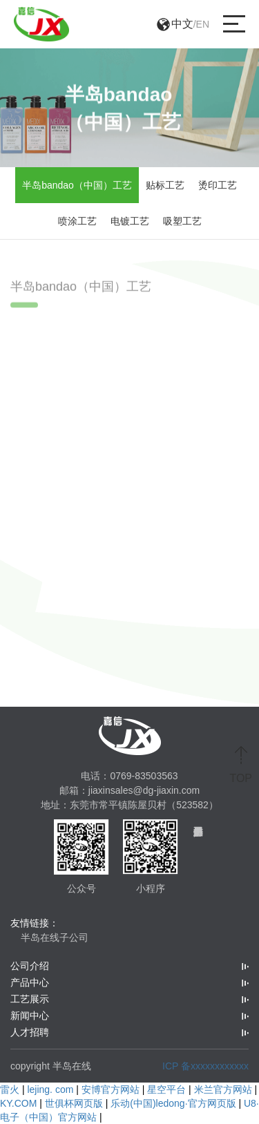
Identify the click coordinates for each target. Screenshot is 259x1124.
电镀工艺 (130, 221)
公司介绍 (29, 965)
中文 (182, 24)
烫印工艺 (217, 185)
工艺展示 (29, 998)
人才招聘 (29, 1032)
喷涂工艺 (77, 221)
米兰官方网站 (223, 1089)
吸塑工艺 (182, 221)
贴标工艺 (165, 185)
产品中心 (29, 982)
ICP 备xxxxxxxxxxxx (205, 1065)
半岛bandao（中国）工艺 (77, 185)
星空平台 (166, 1089)
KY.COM (18, 1103)
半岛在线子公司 (54, 937)
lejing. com (50, 1089)
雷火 (9, 1089)
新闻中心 (29, 1015)
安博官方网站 (110, 1089)
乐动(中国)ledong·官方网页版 (173, 1103)
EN (202, 24)
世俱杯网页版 (74, 1103)
